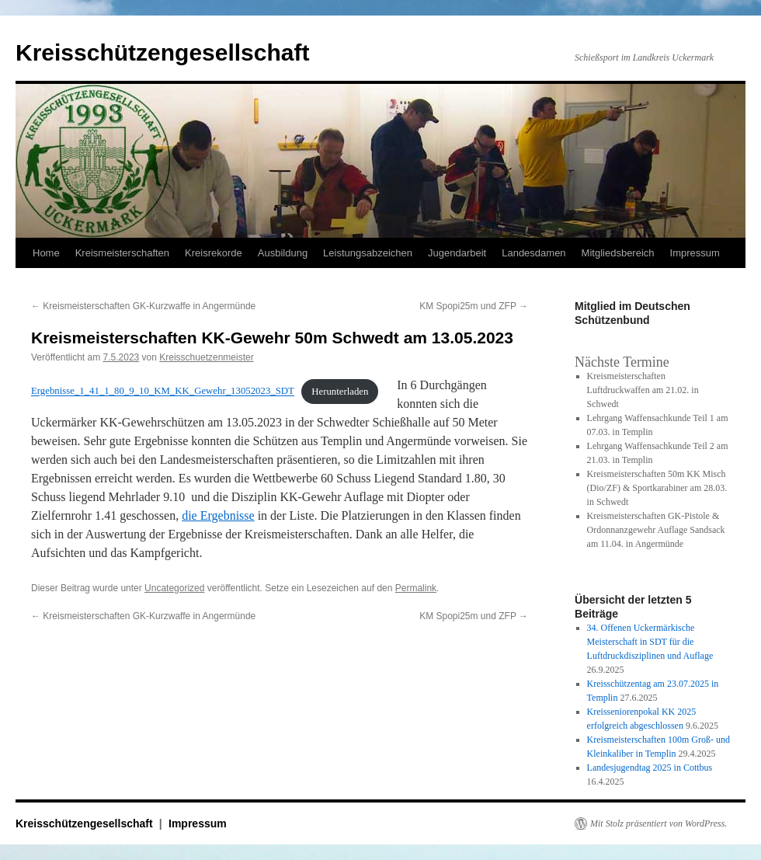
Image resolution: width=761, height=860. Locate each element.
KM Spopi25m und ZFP (473, 306)
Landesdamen (533, 253)
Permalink (415, 588)
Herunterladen (339, 391)
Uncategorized (174, 588)
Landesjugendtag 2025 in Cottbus (650, 767)
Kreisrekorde (213, 253)
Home (46, 253)
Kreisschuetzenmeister (206, 357)
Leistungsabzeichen (367, 253)
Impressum (695, 253)
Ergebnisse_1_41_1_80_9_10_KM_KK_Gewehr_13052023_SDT (162, 391)
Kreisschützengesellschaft (162, 52)
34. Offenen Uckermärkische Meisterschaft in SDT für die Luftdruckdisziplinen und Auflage (650, 641)
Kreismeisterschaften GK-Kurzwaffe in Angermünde (143, 306)
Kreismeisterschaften (122, 253)
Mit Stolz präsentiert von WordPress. (658, 823)
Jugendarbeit (457, 253)
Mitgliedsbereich (618, 253)
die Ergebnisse (218, 515)
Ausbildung (283, 253)
